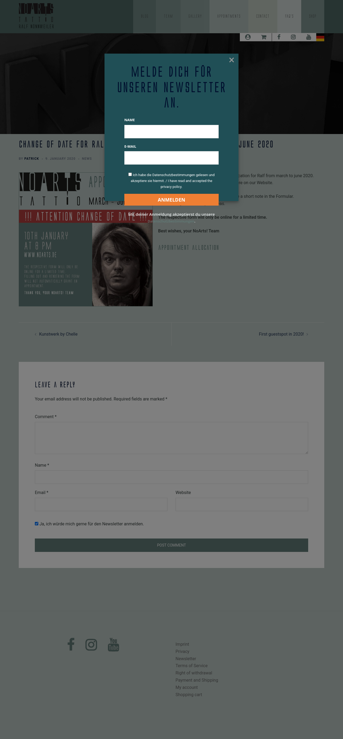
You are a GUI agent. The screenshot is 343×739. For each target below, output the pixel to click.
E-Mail (130, 146)
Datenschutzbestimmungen (171, 221)
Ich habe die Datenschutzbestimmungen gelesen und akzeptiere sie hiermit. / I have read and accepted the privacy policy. (173, 181)
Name (129, 119)
